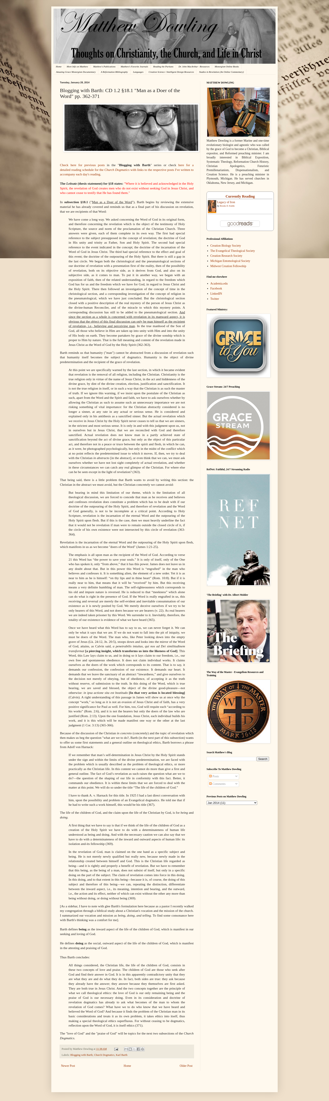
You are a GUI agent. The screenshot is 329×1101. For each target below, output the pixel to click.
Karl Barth (121, 1054)
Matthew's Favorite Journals (134, 66)
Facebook (216, 288)
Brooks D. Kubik (227, 206)
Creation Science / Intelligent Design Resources (171, 72)
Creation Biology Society (225, 245)
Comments (217, 784)
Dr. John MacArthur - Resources (194, 66)
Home (58, 66)
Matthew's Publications (104, 66)
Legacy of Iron (226, 202)
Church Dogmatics (104, 1054)
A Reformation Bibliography (114, 72)
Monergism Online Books (227, 66)
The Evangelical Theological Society (232, 250)
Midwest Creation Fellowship (228, 266)
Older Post (186, 1065)
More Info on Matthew (77, 66)
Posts (214, 776)
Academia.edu (219, 283)
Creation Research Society (226, 255)
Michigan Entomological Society (230, 261)
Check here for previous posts (82, 165)
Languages (138, 72)
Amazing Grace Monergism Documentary (76, 72)
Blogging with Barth (81, 1054)
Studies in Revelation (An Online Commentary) (221, 72)
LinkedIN (216, 293)
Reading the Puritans (163, 66)
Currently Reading (240, 196)
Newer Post (68, 1065)
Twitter (214, 298)
